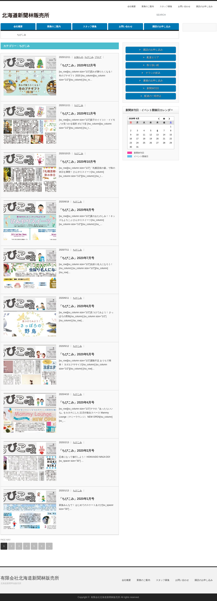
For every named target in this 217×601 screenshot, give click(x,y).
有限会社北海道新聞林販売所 (30, 577)
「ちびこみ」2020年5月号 (76, 354)
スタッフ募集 (166, 6)
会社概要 (131, 6)
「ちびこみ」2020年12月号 (77, 65)
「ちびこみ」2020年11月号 (77, 113)
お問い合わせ (184, 6)
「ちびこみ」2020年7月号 (76, 258)
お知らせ (78, 57)
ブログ (98, 57)
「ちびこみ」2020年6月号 (76, 306)
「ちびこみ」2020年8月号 (76, 209)
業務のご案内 (148, 6)
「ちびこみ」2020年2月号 (76, 450)
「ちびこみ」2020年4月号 (76, 402)
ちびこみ (88, 57)
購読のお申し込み (204, 6)
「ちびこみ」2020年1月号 (76, 498)
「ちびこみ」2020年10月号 (77, 161)
